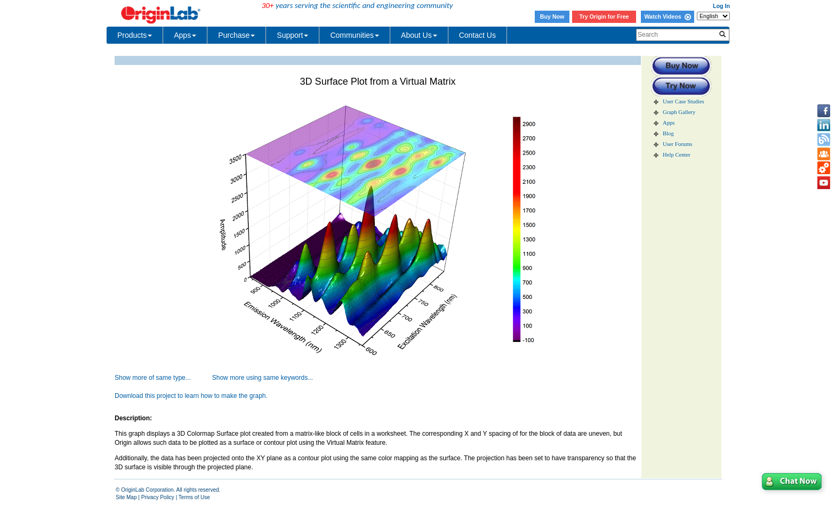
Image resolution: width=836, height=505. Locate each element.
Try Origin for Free (604, 16)
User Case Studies (683, 101)
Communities (354, 35)
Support (292, 35)
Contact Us (477, 35)
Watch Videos (667, 16)
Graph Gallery (679, 112)
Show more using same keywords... (262, 377)
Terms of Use (194, 497)
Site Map (126, 497)
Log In (721, 6)
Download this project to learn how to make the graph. (191, 396)
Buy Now (552, 16)
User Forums (677, 144)
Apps (185, 35)
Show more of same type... (153, 377)
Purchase (236, 35)
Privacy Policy (157, 497)
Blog (668, 133)
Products (134, 35)
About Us (419, 35)
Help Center (676, 155)
